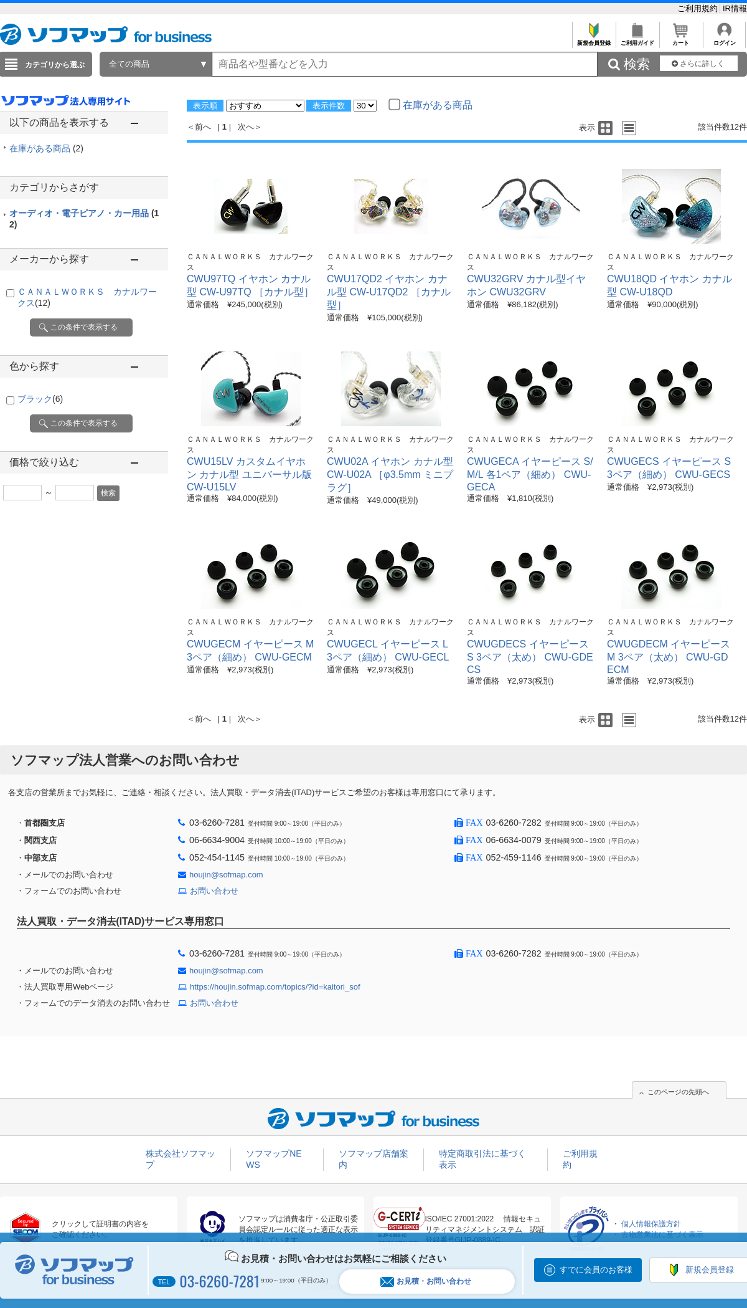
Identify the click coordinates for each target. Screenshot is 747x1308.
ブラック (40, 399)
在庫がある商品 (46, 148)
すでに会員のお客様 (596, 1269)
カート (680, 39)
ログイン (724, 39)
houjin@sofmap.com (226, 874)
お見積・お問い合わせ (425, 1281)
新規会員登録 (593, 39)
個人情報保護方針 (651, 1224)
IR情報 (735, 8)
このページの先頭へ (678, 1092)
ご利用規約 (698, 8)
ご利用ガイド (637, 39)
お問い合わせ (214, 890)
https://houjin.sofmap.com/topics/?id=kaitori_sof (275, 986)
